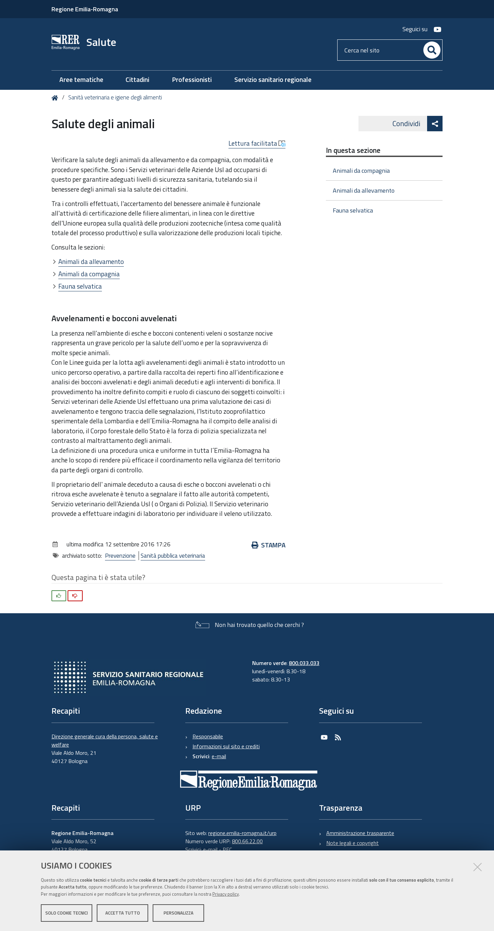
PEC (227, 849)
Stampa (268, 545)
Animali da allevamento (91, 261)
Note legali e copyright (352, 843)
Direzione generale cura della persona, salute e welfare (104, 740)
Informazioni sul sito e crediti (226, 746)
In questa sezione (353, 150)
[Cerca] (431, 50)
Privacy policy (225, 894)
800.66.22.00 (247, 841)
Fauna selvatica (80, 286)
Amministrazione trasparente (360, 833)
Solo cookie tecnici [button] (66, 913)
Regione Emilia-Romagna (84, 9)
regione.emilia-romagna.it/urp (242, 833)
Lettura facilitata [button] (256, 143)
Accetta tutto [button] (122, 913)
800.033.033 (304, 663)
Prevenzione (120, 555)
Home (56, 98)
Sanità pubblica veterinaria (173, 555)
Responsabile (207, 736)
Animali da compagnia (89, 274)
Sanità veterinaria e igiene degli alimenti (115, 97)
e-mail (219, 756)
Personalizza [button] (178, 913)
